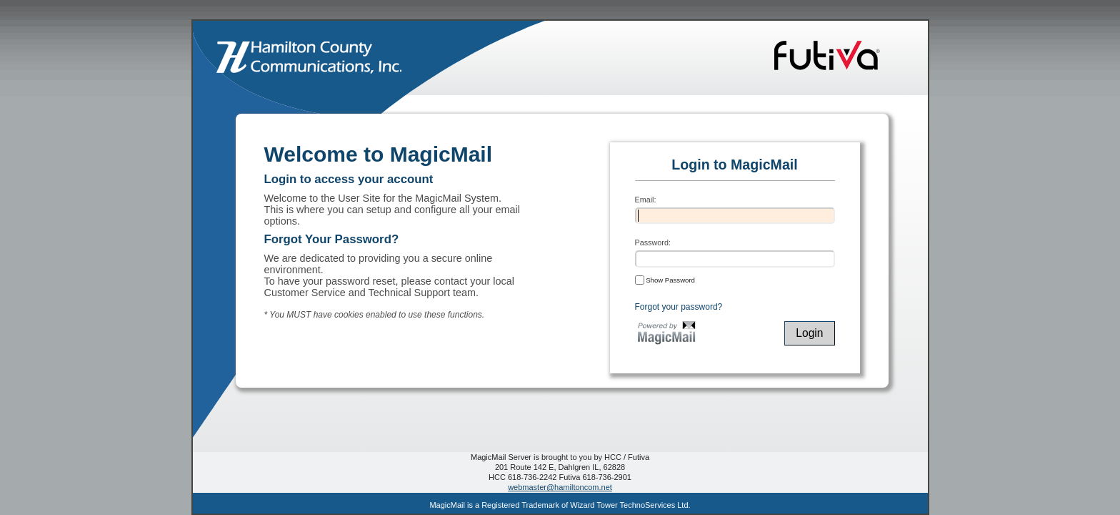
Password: (653, 242)
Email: (645, 199)
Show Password (665, 279)
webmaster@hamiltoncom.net (560, 487)
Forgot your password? (679, 307)
